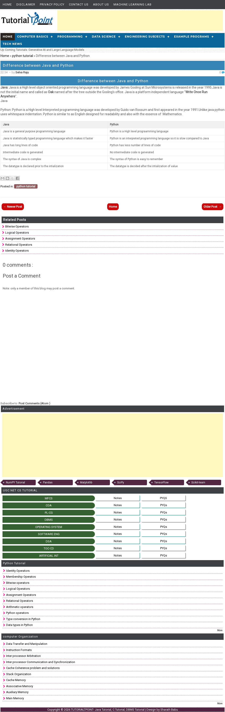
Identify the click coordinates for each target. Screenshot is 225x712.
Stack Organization (18, 674)
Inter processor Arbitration (23, 656)
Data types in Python (19, 625)
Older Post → (213, 206)
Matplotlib (86, 482)
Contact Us (78, 4)
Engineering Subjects (145, 36)
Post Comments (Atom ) (34, 403)
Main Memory (15, 698)
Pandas (48, 482)
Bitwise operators (17, 226)
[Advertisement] (140, 20)
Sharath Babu (169, 709)
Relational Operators (18, 244)
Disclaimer (25, 4)
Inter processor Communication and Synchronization (40, 662)
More (219, 630)
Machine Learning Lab (133, 4)
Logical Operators (17, 232)
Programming (70, 36)
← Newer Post (12, 206)
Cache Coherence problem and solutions (33, 668)
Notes (118, 498)
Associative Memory (19, 686)
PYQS (163, 498)
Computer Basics (32, 36)
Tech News (12, 44)
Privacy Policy (52, 4)
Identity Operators (17, 250)
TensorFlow (161, 482)
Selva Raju (22, 72)
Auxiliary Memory (17, 692)
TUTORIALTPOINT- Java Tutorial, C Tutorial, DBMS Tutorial (108, 709)
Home (7, 4)
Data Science (104, 36)
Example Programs (191, 36)
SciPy (120, 482)
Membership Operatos (21, 576)
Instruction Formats (19, 650)
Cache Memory (16, 680)
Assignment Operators (20, 238)
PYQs (163, 505)
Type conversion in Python (23, 619)
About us (101, 4)
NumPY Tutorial (15, 482)
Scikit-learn (198, 482)
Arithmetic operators (19, 607)
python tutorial (23, 56)
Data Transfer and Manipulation (26, 644)
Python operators (17, 613)
